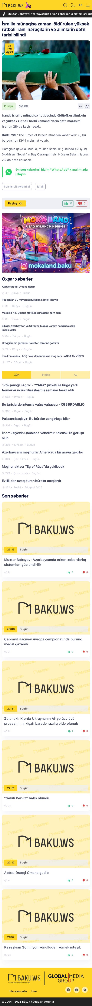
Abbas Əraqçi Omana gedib (18, 286)
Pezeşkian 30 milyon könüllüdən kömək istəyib (30, 299)
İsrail (40, 186)
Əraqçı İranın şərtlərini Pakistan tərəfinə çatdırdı (30, 343)
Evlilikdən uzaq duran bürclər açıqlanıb (31, 481)
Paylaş (15, 203)
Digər (17, 411)
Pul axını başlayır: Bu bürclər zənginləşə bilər (36, 419)
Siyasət (18, 444)
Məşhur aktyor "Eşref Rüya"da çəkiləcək (33, 466)
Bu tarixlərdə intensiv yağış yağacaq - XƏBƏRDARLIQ (43, 404)
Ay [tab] (75, 375)
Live (34, 991)
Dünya (9, 106)
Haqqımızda (18, 991)
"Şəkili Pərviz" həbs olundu (26, 798)
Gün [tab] (17, 375)
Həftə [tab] (46, 375)
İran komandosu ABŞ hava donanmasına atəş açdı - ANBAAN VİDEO (43, 356)
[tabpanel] (46, 436)
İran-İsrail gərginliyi (17, 186)
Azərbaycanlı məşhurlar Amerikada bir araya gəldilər (42, 452)
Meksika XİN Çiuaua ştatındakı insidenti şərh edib (31, 312)
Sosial (17, 487)
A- (80, 106)
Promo (18, 396)
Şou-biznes (21, 458)
